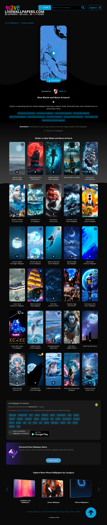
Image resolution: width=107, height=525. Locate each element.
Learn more (53, 460)
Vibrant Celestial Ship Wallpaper (35, 305)
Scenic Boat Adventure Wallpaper (17, 305)
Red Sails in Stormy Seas (53, 220)
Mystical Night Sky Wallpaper (71, 263)
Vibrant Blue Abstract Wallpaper (90, 263)
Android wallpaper (24, 410)
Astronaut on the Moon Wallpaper (90, 305)
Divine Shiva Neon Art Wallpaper (17, 347)
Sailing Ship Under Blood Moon (35, 178)
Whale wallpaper (28, 23)
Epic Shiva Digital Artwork (72, 347)
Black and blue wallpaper (18, 117)
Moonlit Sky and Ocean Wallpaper (35, 263)
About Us (37, 512)
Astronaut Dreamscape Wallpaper (71, 389)
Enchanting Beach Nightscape (53, 347)
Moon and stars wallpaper (26, 113)
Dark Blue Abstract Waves (53, 305)
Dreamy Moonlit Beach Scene (90, 389)
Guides (77, 512)
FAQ (72, 512)
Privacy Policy (64, 512)
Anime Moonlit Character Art (17, 389)
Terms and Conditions (50, 512)
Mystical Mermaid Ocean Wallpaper (53, 263)
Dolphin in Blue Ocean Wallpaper (35, 347)
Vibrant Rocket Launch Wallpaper (90, 220)
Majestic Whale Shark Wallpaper (53, 178)
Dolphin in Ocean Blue (53, 388)
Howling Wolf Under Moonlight (35, 389)
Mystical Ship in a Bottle (72, 177)
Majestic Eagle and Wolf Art (71, 305)
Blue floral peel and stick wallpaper (53, 120)
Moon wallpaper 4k (91, 117)
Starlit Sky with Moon (90, 346)
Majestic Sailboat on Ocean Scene (17, 220)
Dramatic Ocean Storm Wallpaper (71, 220)
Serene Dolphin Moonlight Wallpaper (17, 263)
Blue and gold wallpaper (81, 113)
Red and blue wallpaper (54, 117)
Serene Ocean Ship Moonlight (17, 178)
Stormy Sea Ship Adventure (90, 178)
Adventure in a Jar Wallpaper (35, 220)
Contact (29, 512)
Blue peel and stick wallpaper (73, 117)
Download (53, 80)
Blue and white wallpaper (64, 113)
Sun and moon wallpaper (45, 113)
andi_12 (59, 91)
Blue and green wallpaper (36, 117)
